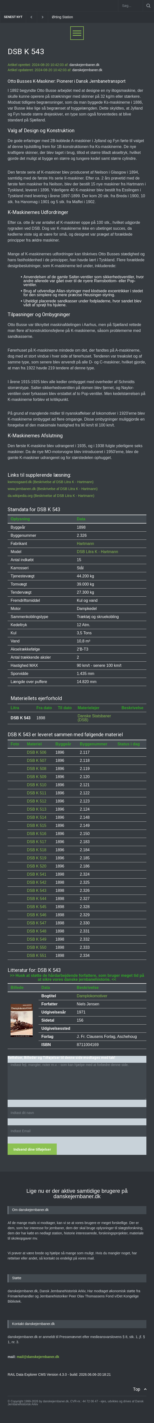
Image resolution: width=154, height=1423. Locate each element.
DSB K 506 (36, 752)
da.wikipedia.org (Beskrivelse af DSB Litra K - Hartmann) (51, 496)
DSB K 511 (36, 793)
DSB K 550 (36, 947)
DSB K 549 (36, 939)
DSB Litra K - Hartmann (97, 552)
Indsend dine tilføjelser (32, 1149)
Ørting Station (62, 17)
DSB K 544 (36, 899)
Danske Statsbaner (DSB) (94, 718)
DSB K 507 (36, 760)
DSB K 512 (36, 801)
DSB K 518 (36, 850)
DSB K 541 (36, 874)
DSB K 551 (36, 955)
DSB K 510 (36, 785)
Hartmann (85, 543)
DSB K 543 (36, 890)
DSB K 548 (36, 931)
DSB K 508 (36, 769)
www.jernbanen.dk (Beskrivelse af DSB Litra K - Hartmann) (53, 489)
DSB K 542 (36, 882)
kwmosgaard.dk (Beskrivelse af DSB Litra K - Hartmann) (50, 482)
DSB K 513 (36, 809)
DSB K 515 (36, 825)
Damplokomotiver (92, 996)
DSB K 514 (36, 817)
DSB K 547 (36, 923)
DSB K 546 (36, 915)
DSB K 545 (36, 907)
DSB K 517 (36, 842)
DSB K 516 (36, 834)
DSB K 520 (36, 866)
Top (136, 1389)
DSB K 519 (36, 858)
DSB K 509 (36, 777)
